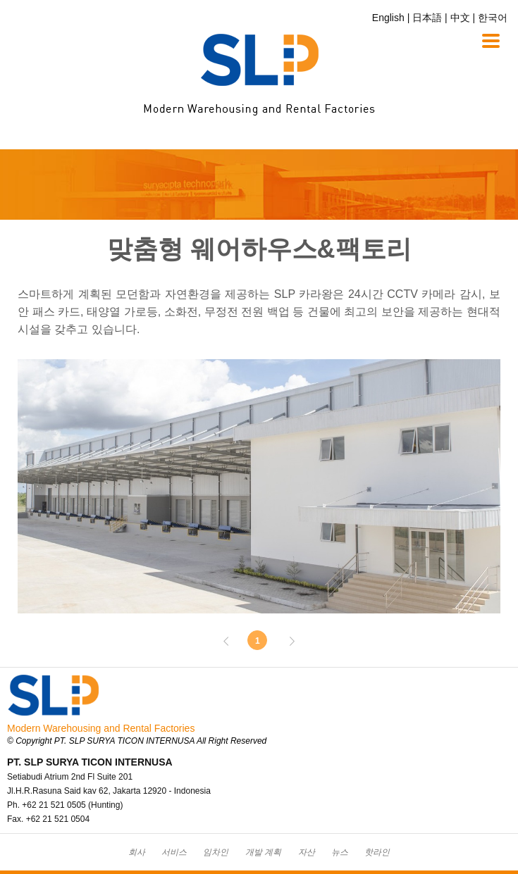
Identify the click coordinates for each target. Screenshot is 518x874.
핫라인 (377, 852)
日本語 (427, 17)
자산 (306, 852)
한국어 (492, 17)
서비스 (174, 852)
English (388, 17)
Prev (233, 641)
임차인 (215, 852)
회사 (136, 852)
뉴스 (339, 852)
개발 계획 (263, 852)
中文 (460, 17)
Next (285, 641)
